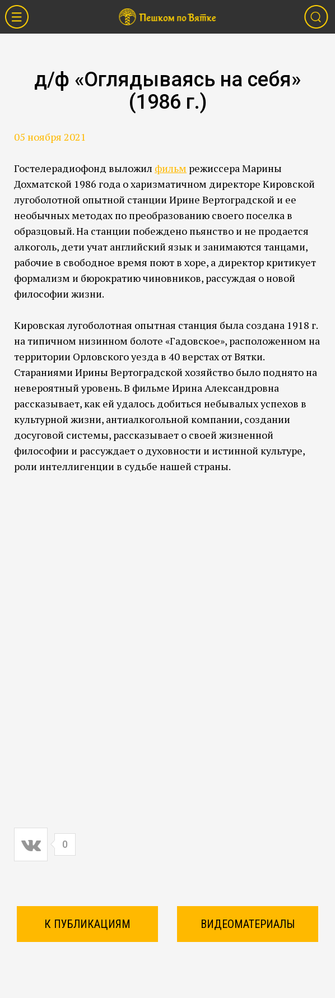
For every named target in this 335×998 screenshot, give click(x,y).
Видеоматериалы (248, 924)
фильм (171, 168)
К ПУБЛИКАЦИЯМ (87, 924)
